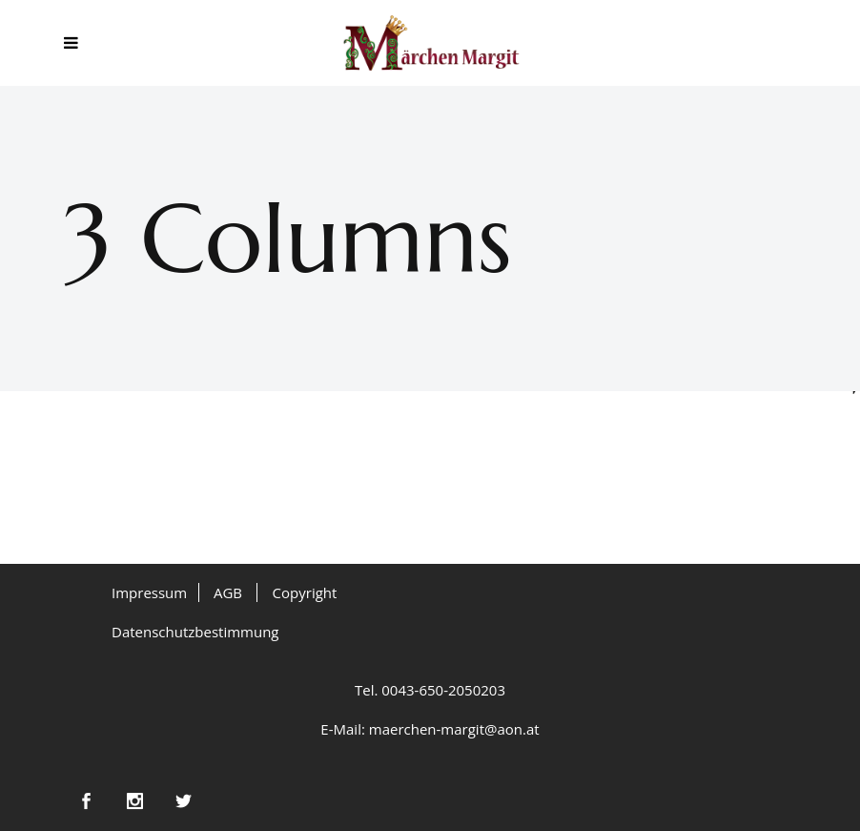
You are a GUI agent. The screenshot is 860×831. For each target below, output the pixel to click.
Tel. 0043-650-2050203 (430, 689)
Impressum (149, 592)
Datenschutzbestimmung (195, 631)
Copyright (305, 592)
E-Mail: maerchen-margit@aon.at (429, 728)
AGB (228, 592)
